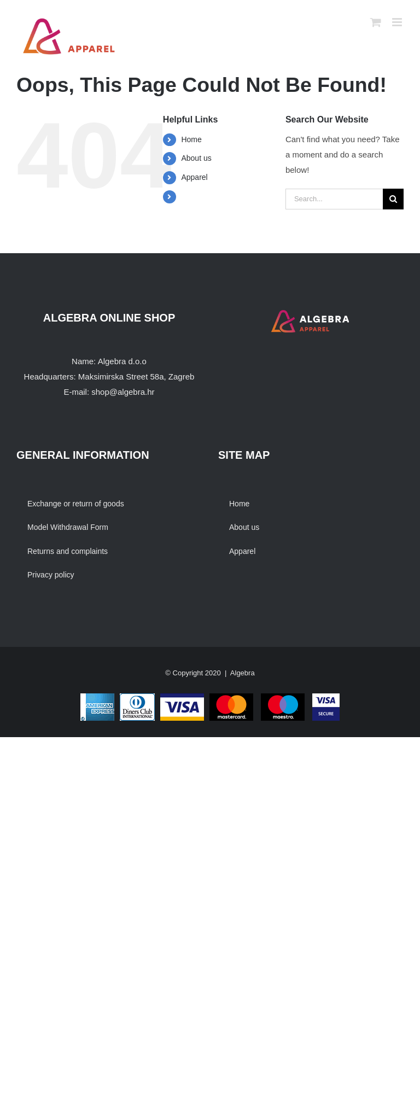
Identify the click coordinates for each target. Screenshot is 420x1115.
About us (196, 158)
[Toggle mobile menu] (398, 22)
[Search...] (334, 199)
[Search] (393, 199)
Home (191, 139)
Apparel (194, 177)
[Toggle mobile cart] (375, 22)
